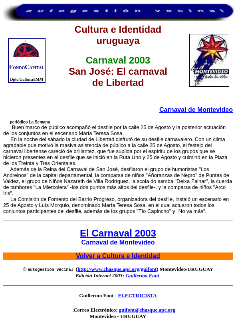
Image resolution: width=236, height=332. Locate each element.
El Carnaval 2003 (118, 233)
